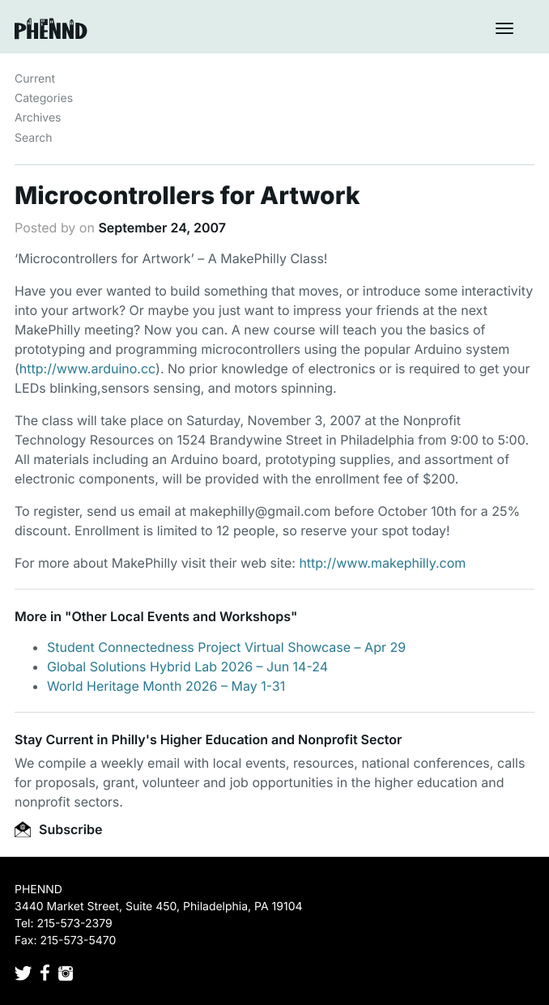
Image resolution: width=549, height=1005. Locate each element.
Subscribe (58, 829)
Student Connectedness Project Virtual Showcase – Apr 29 (226, 647)
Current (35, 79)
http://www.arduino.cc (87, 368)
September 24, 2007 (162, 227)
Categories (44, 98)
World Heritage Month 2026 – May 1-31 (166, 686)
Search (33, 138)
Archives (38, 118)
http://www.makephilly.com (382, 563)
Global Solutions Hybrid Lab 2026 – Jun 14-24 (187, 666)
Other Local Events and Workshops (181, 616)
